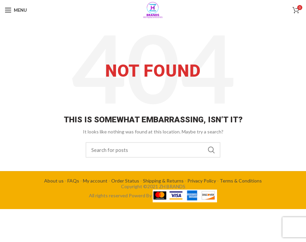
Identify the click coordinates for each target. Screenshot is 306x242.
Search (211, 150)
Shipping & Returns (163, 181)
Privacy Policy (201, 181)
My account (95, 181)
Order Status (125, 181)
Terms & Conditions (241, 181)
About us (54, 181)
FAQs (73, 181)
